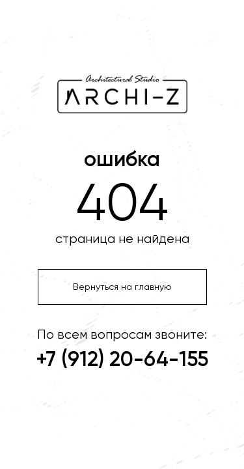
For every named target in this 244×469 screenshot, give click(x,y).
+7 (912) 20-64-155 (122, 360)
